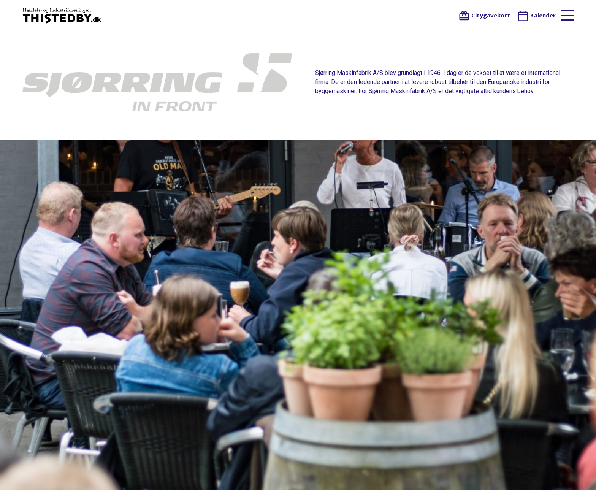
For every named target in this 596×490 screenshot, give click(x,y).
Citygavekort (484, 15)
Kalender (536, 15)
